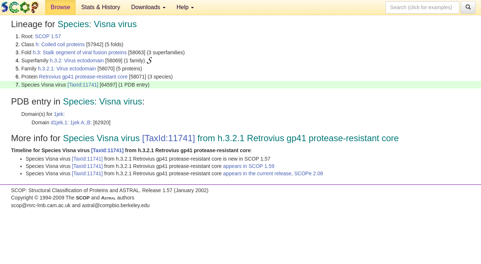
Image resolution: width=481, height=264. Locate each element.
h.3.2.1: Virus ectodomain (67, 69)
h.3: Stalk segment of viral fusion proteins (80, 52)
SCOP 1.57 (48, 36)
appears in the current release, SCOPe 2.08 (273, 173)
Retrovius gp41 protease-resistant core (83, 77)
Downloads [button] (148, 7)
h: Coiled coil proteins (60, 44)
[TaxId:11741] (83, 85)
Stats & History (100, 7)
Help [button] (185, 7)
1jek (59, 114)
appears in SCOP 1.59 (248, 166)
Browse (60, 7)
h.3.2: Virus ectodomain (77, 60)
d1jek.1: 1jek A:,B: (71, 122)
